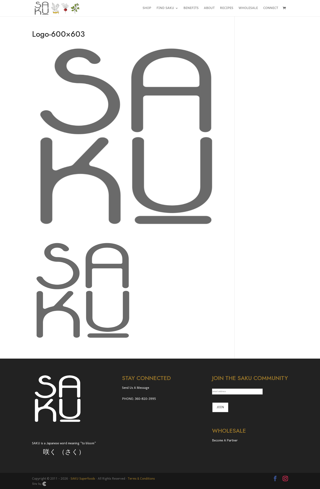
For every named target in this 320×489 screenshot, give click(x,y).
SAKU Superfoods (83, 478)
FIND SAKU (165, 9)
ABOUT (209, 9)
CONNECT (270, 9)
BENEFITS (191, 9)
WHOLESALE (248, 9)
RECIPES (226, 9)
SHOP (147, 9)
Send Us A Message (135, 388)
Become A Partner (225, 440)
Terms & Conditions (141, 478)
